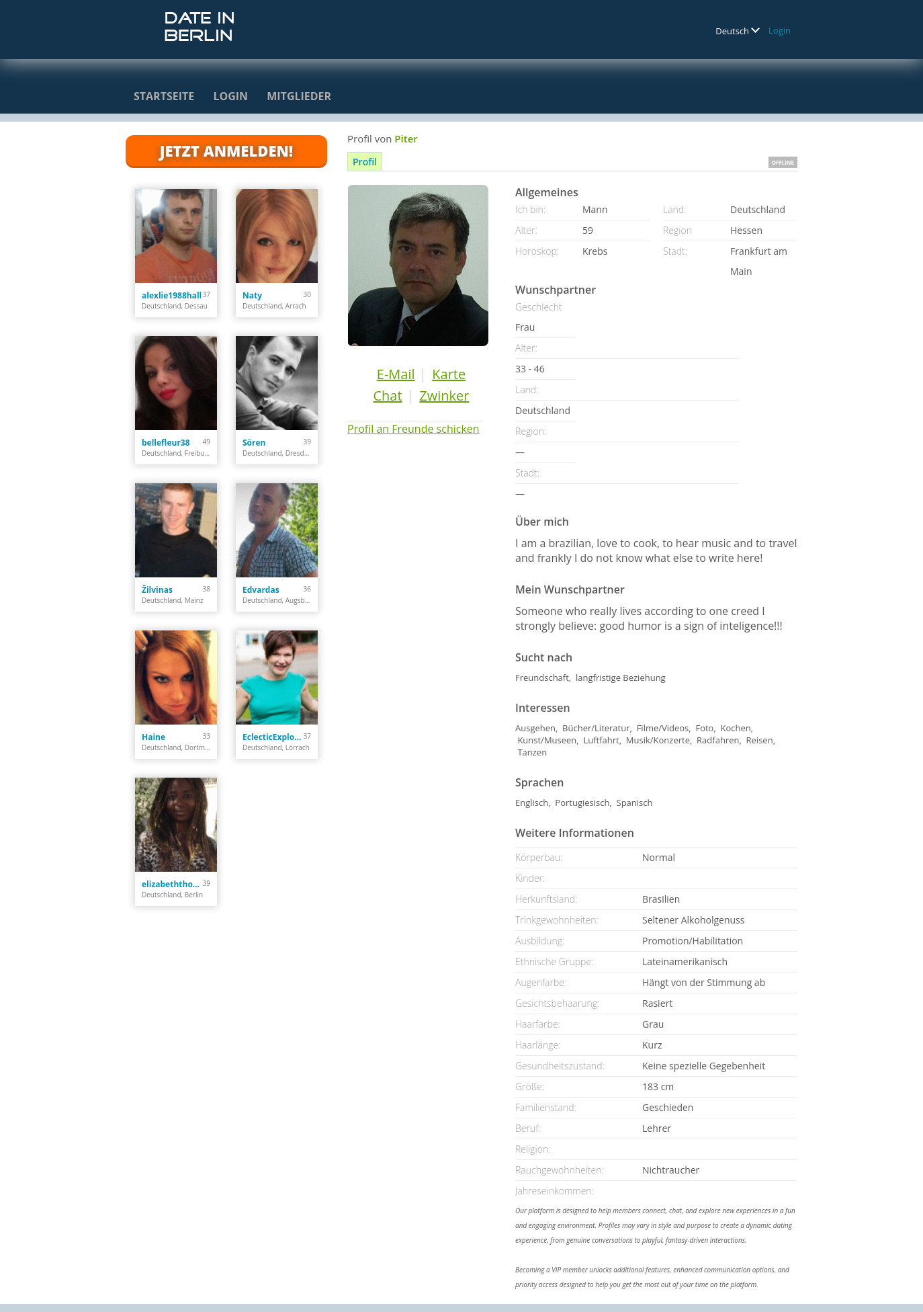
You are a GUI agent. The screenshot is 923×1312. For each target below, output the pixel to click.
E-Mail (396, 374)
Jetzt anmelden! (226, 150)
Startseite (164, 96)
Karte (449, 374)
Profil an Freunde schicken (413, 428)
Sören (254, 442)
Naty (252, 295)
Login (779, 30)
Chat (387, 395)
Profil (365, 161)
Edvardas (261, 590)
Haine (153, 737)
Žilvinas (157, 590)
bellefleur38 (166, 442)
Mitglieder (299, 96)
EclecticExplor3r (273, 737)
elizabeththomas (172, 884)
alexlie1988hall (172, 295)
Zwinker (444, 395)
